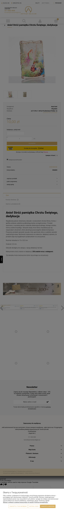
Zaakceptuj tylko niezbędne (18, 506)
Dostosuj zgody (34, 506)
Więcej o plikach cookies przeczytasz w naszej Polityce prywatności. (25, 502)
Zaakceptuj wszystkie (48, 506)
